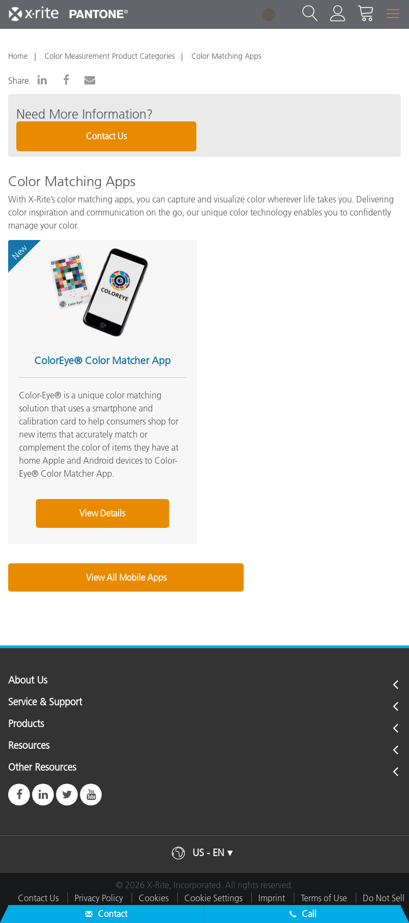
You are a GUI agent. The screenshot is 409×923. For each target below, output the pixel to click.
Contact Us (106, 136)
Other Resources (42, 767)
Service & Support (45, 702)
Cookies (154, 898)
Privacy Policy (99, 898)
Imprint (271, 898)
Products (26, 724)
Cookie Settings (213, 898)
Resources (28, 746)
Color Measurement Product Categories (110, 56)
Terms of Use (324, 898)
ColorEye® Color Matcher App (102, 360)
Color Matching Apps (226, 56)
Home (18, 56)
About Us (27, 680)
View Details (102, 513)
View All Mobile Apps (126, 577)
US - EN (208, 853)
